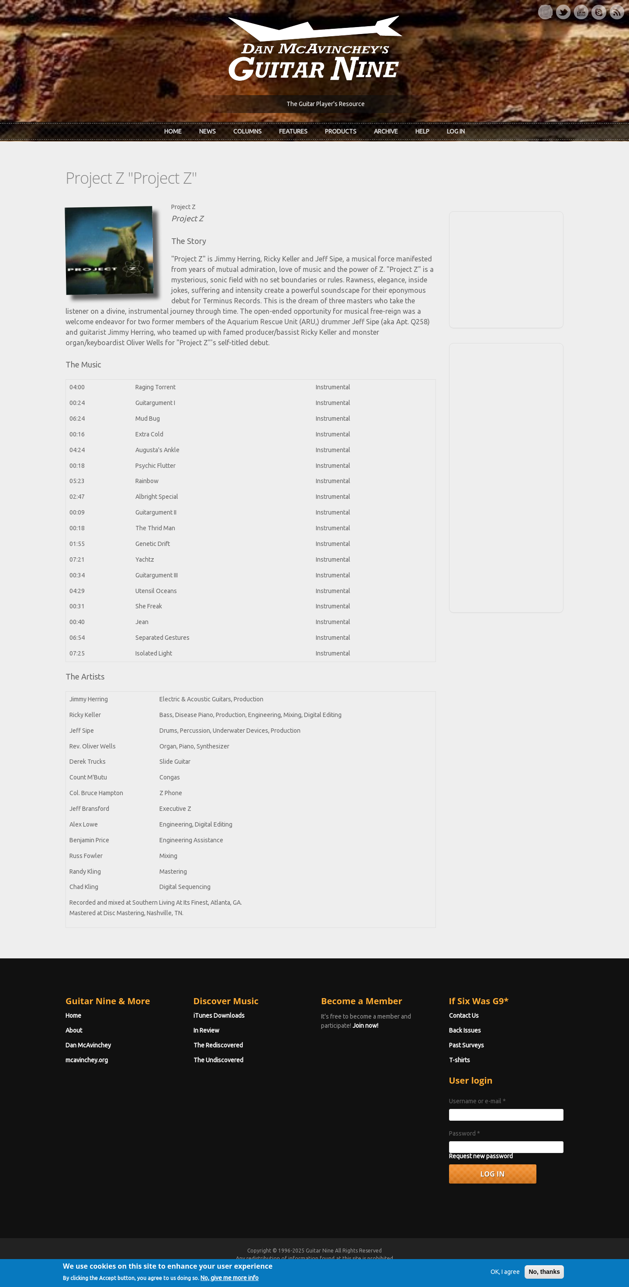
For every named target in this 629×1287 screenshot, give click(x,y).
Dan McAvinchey (88, 1045)
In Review (206, 1030)
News (207, 131)
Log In (456, 131)
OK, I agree (505, 1275)
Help (422, 131)
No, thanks (544, 1275)
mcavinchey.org (87, 1060)
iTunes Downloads (219, 1015)
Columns (247, 131)
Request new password (481, 1156)
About (74, 1030)
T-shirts (459, 1060)
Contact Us (464, 1015)
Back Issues (465, 1030)
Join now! (365, 1025)
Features (293, 131)
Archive (386, 131)
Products (340, 131)
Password (464, 1133)
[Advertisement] (506, 268)
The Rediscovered (218, 1045)
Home (173, 131)
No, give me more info (229, 1281)
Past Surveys (466, 1045)
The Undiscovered (218, 1060)
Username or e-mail (477, 1101)
